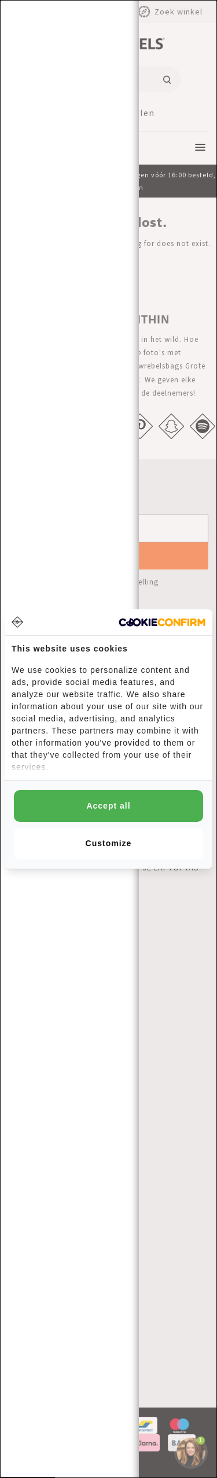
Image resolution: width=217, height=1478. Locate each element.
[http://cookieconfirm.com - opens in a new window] (162, 622)
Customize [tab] (109, 843)
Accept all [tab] (108, 805)
